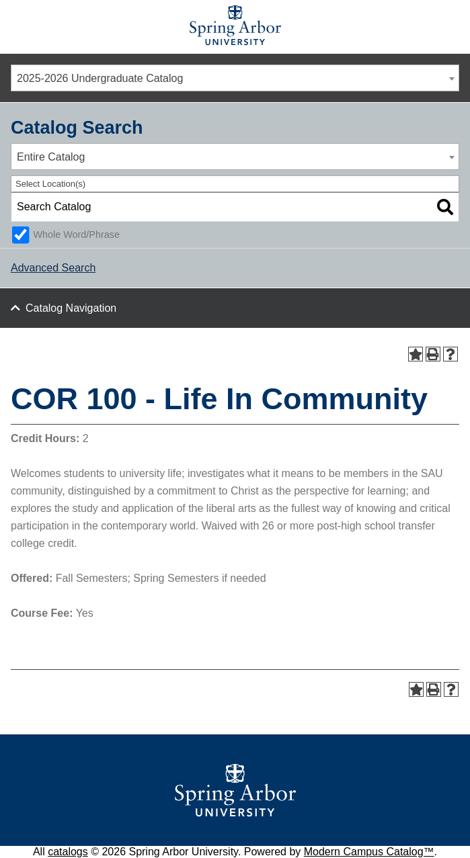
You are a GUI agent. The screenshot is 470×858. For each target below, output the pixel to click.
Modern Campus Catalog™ (369, 851)
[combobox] (235, 78)
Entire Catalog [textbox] (51, 157)
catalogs (68, 851)
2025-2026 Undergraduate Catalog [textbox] (100, 78)
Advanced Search (53, 267)
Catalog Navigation (71, 308)
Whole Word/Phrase (76, 234)
